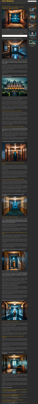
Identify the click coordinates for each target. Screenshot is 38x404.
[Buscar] (36, 1)
